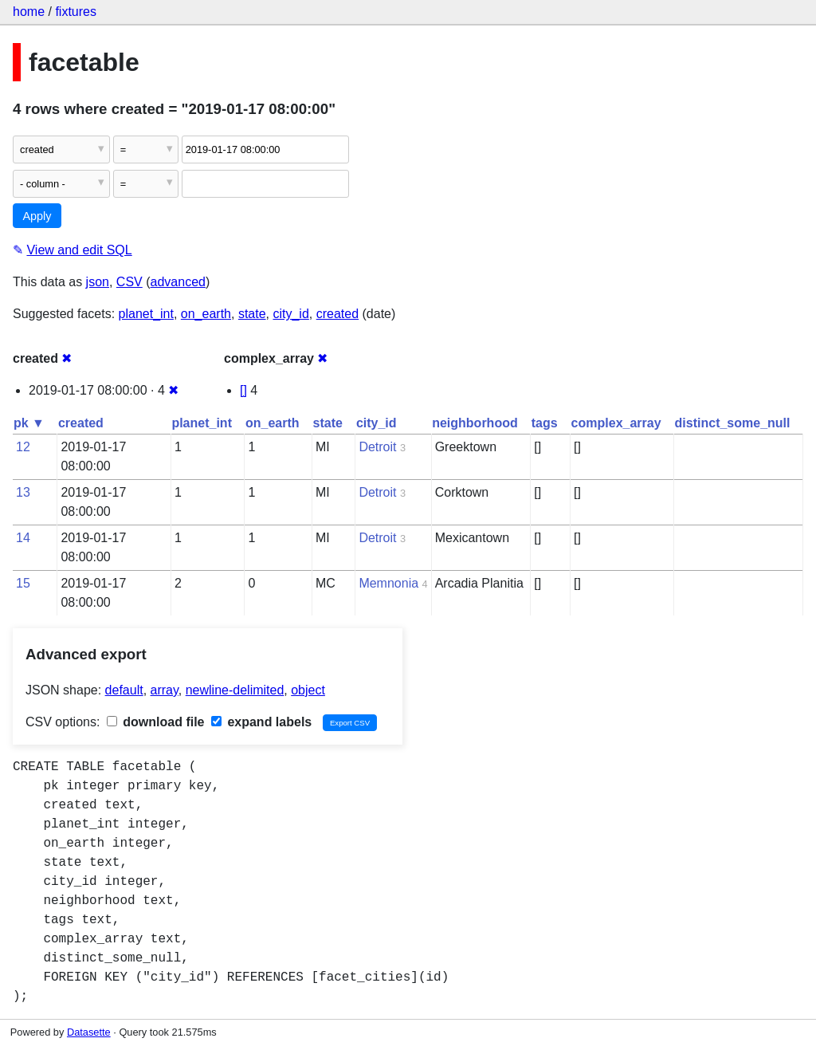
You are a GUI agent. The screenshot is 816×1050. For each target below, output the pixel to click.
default (124, 690)
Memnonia (388, 583)
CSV (129, 282)
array (164, 690)
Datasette (89, 1032)
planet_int (146, 314)
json (97, 282)
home (29, 11)
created (337, 314)
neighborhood (475, 423)
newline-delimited (235, 690)
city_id (290, 314)
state (252, 314)
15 (23, 583)
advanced (178, 282)
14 (23, 538)
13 (23, 492)
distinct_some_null (732, 423)
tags (545, 423)
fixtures (75, 11)
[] (243, 390)
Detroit (377, 447)
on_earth (206, 314)
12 (23, 447)
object (308, 690)
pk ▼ (29, 423)
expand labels (261, 722)
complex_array (616, 423)
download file (156, 722)
